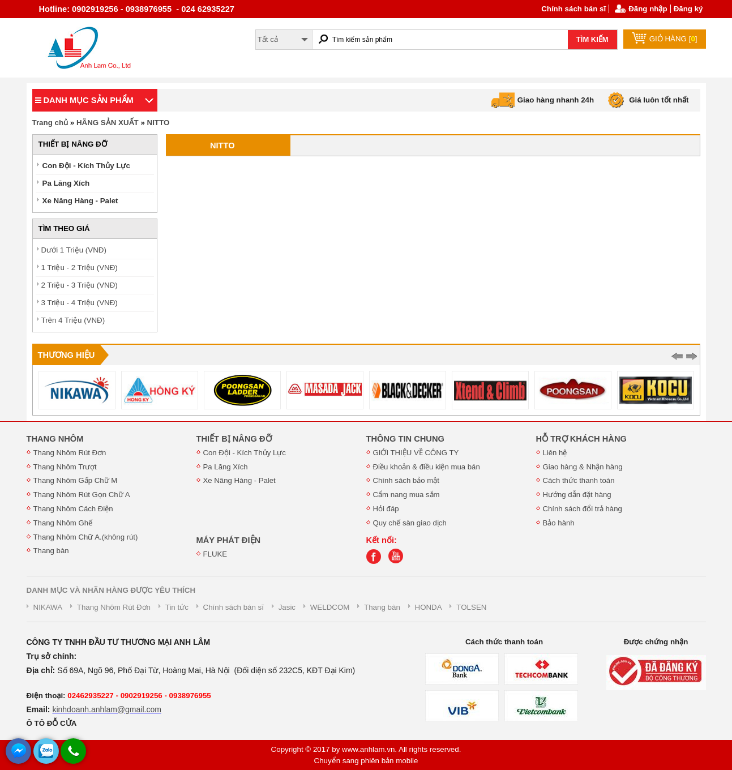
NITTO (158, 122)
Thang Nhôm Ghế (63, 523)
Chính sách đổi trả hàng (582, 508)
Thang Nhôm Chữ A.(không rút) (85, 537)
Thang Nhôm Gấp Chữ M (75, 480)
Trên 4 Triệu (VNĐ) (73, 320)
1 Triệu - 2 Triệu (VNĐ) (79, 267)
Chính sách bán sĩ (573, 9)
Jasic (287, 607)
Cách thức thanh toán (579, 480)
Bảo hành (559, 523)
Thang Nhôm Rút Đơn (69, 452)
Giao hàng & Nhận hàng (583, 467)
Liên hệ (555, 452)
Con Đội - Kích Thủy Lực (86, 165)
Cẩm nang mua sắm (406, 494)
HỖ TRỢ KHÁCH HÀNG (581, 438)
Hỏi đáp (386, 508)
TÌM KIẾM (592, 39)
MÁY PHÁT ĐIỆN (228, 540)
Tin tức (177, 607)
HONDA (428, 607)
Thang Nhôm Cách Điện (73, 508)
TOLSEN (471, 607)
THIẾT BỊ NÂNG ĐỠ (234, 438)
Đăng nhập (647, 9)
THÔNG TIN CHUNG (405, 438)
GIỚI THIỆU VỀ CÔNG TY (416, 452)
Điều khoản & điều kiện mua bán (426, 467)
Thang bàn (51, 550)
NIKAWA (48, 607)
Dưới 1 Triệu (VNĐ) (73, 250)
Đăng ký (688, 9)
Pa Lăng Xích (66, 183)
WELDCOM (330, 607)
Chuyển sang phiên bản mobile (366, 760)
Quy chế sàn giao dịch (410, 523)
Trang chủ (50, 122)
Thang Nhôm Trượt (65, 467)
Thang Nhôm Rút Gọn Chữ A (81, 494)
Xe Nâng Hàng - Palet (80, 200)
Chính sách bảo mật (406, 480)
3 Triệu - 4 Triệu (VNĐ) (79, 302)
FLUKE (215, 554)
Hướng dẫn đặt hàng (577, 494)
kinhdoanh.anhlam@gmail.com (106, 709)
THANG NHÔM (55, 438)
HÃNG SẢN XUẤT (107, 122)
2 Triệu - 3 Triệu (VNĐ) (79, 285)
